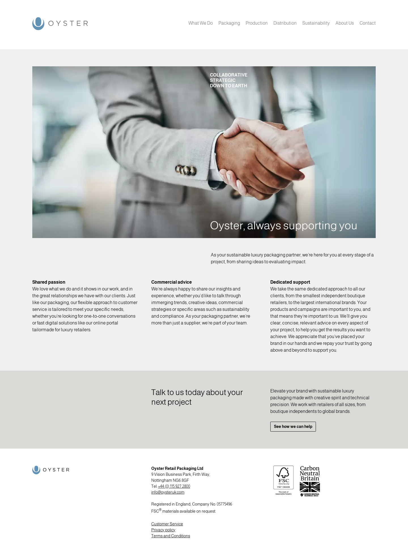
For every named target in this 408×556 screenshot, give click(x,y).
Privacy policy (163, 530)
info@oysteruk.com (167, 492)
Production (257, 23)
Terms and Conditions (170, 536)
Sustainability (316, 23)
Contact (368, 23)
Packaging (229, 23)
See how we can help (293, 426)
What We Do (200, 23)
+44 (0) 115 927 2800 (174, 486)
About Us (344, 23)
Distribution (285, 23)
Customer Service (167, 524)
